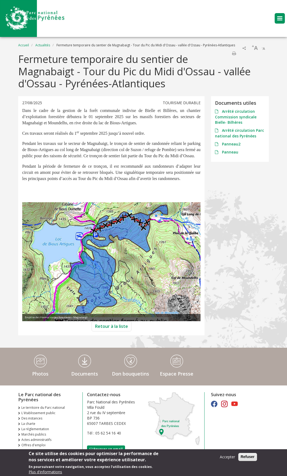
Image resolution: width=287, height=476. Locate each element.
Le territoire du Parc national (43, 407)
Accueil (23, 45)
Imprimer (234, 53)
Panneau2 (230, 144)
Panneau (229, 152)
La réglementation (35, 429)
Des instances (31, 418)
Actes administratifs (36, 439)
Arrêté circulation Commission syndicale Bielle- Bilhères (235, 117)
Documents (84, 373)
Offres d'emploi (33, 445)
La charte (28, 423)
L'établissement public (38, 413)
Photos (40, 373)
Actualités (42, 45)
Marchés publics (33, 434)
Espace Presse (176, 373)
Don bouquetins (130, 373)
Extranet (27, 450)
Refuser (248, 458)
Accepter (227, 458)
